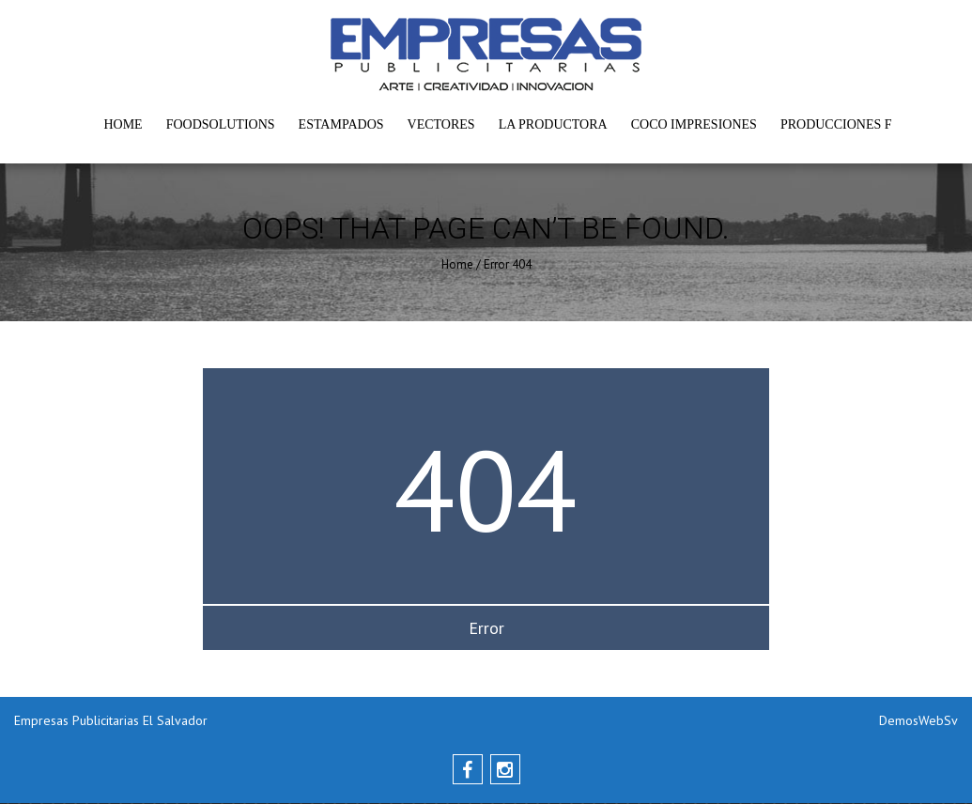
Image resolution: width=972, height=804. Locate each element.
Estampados (341, 124)
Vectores (441, 124)
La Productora (553, 124)
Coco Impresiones (694, 124)
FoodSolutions (220, 124)
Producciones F (836, 124)
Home (122, 124)
